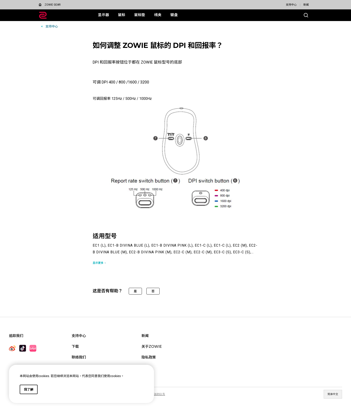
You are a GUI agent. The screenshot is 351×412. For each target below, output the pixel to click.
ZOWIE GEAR (53, 4)
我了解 (28, 389)
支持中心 (291, 4)
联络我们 (79, 357)
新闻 (306, 4)
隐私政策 (148, 357)
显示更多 (98, 263)
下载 (75, 346)
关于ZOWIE (151, 346)
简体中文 (332, 394)
